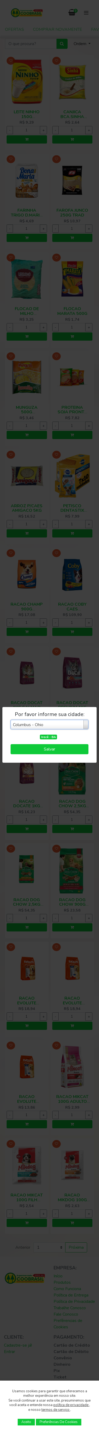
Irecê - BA (48, 737)
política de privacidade (71, 1405)
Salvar (49, 749)
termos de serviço (55, 1409)
